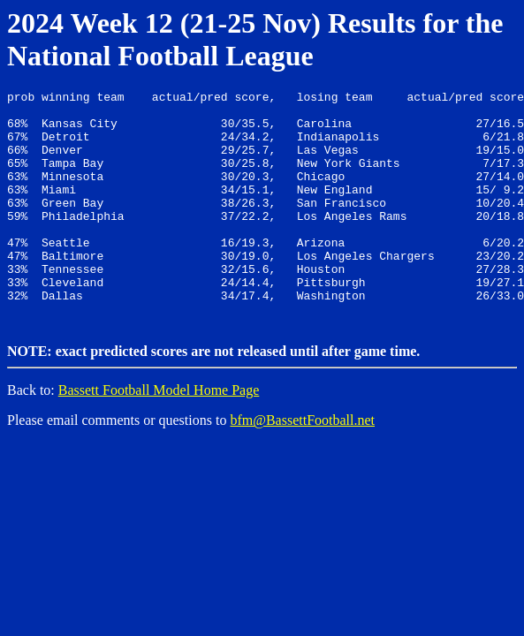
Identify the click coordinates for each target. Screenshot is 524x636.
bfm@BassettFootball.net (302, 465)
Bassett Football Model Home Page (159, 435)
